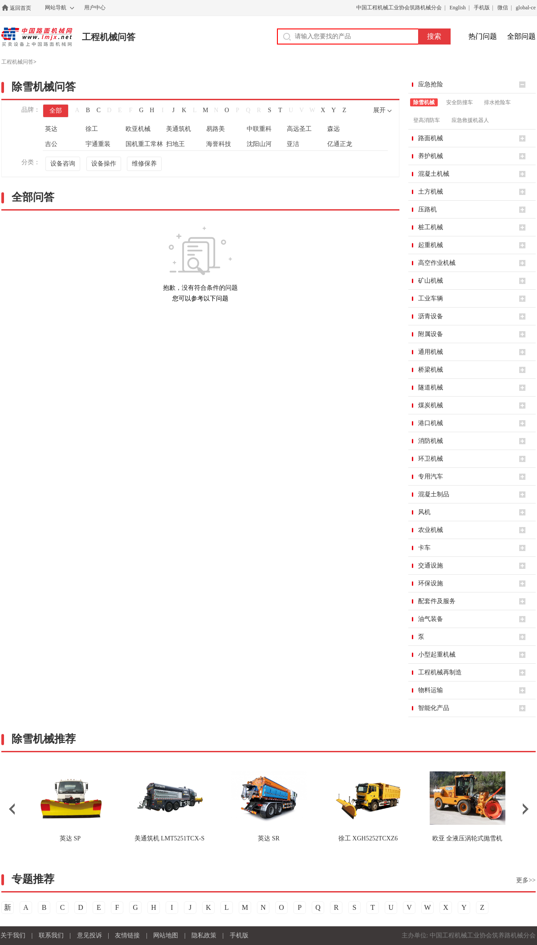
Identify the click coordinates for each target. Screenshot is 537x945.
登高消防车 (426, 120)
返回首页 (20, 8)
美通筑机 (178, 129)
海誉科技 (218, 144)
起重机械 (430, 245)
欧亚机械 (138, 129)
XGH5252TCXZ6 (368, 838)
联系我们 (51, 935)
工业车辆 (430, 298)
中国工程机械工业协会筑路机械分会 (399, 7)
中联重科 (259, 129)
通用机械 (430, 352)
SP (70, 838)
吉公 (51, 144)
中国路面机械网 (36, 37)
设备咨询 (62, 163)
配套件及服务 (437, 601)
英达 (51, 129)
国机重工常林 (144, 144)
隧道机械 (430, 387)
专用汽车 (430, 476)
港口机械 (430, 423)
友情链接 (127, 935)
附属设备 (430, 334)
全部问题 (521, 36)
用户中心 (95, 7)
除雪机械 (424, 102)
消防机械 (430, 441)
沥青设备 (430, 316)
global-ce (526, 7)
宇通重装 (97, 144)
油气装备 (430, 619)
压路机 (427, 209)
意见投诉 (89, 935)
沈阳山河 (259, 144)
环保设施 (430, 583)
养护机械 (430, 156)
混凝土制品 (433, 494)
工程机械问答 (108, 37)
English (457, 7)
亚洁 (293, 144)
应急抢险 (430, 84)
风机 (424, 512)
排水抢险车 (497, 102)
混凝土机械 (433, 173)
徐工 (91, 129)
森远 (333, 129)
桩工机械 (430, 227)
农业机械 (430, 530)
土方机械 (430, 191)
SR (269, 838)
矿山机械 (430, 280)
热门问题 (482, 36)
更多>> (526, 880)
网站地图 (165, 935)
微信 (502, 7)
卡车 (424, 547)
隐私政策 (203, 935)
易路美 (215, 129)
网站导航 (55, 7)
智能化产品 (433, 708)
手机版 (482, 7)
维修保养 (144, 163)
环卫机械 (430, 458)
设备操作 (103, 163)
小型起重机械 (437, 654)
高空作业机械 (437, 263)
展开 (379, 110)
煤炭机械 (430, 405)
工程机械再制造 (440, 672)
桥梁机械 (430, 369)
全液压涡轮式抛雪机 (467, 838)
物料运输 (430, 690)
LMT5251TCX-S (169, 838)
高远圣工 (299, 129)
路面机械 (430, 138)
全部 (55, 110)
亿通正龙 (339, 144)
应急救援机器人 (470, 120)
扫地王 (175, 144)
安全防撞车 (459, 102)
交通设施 (430, 565)
